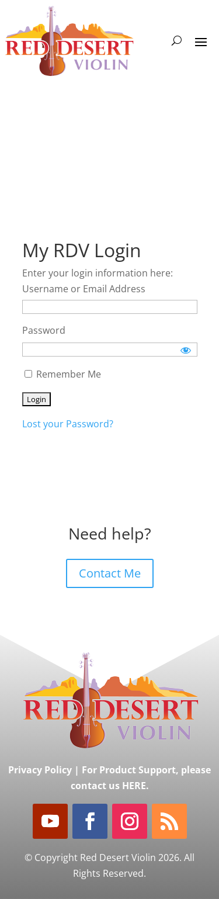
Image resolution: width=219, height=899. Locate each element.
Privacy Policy (40, 769)
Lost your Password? (67, 423)
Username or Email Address (83, 288)
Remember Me (63, 374)
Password (43, 330)
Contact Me (110, 573)
